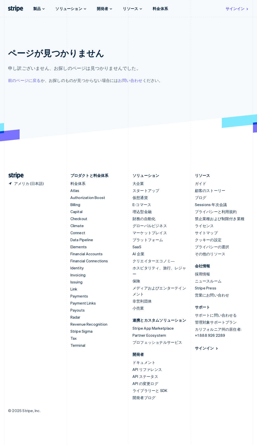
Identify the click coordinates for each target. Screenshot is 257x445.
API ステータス (145, 376)
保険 (136, 280)
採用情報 (202, 273)
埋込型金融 (142, 211)
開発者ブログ (144, 397)
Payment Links (83, 303)
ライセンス (204, 225)
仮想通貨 (140, 197)
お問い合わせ (130, 80)
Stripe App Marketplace (153, 328)
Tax (73, 338)
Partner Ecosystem (149, 335)
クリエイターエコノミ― (154, 260)
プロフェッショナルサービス (157, 342)
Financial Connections (89, 260)
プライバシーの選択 (212, 246)
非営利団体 (142, 301)
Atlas (74, 190)
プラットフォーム (148, 239)
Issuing (76, 281)
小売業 (138, 308)
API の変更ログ (145, 383)
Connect (77, 232)
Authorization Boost (87, 197)
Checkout (79, 218)
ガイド (200, 183)
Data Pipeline (81, 239)
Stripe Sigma (81, 331)
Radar (75, 317)
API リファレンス (147, 369)
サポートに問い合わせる (216, 315)
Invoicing (78, 274)
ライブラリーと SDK (150, 390)
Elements (78, 246)
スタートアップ (146, 190)
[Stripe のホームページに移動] (14, 175)
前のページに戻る (24, 80)
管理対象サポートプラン (216, 322)
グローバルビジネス (150, 225)
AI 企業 (138, 253)
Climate (77, 225)
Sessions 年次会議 (211, 204)
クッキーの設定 (208, 239)
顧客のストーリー (210, 190)
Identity (77, 267)
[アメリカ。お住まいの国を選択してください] (26, 183)
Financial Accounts (86, 253)
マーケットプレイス (150, 232)
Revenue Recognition (89, 324)
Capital (76, 211)
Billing (75, 204)
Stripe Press (205, 287)
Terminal (77, 345)
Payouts (77, 310)
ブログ (200, 197)
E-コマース (142, 204)
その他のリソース (210, 253)
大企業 (138, 183)
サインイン (237, 8)
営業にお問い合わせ (212, 295)
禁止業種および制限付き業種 (220, 218)
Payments (79, 296)
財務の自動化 (144, 218)
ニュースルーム (208, 280)
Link (73, 288)
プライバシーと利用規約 (216, 211)
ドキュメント (144, 362)
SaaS (137, 246)
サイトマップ (206, 232)
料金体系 (160, 8)
